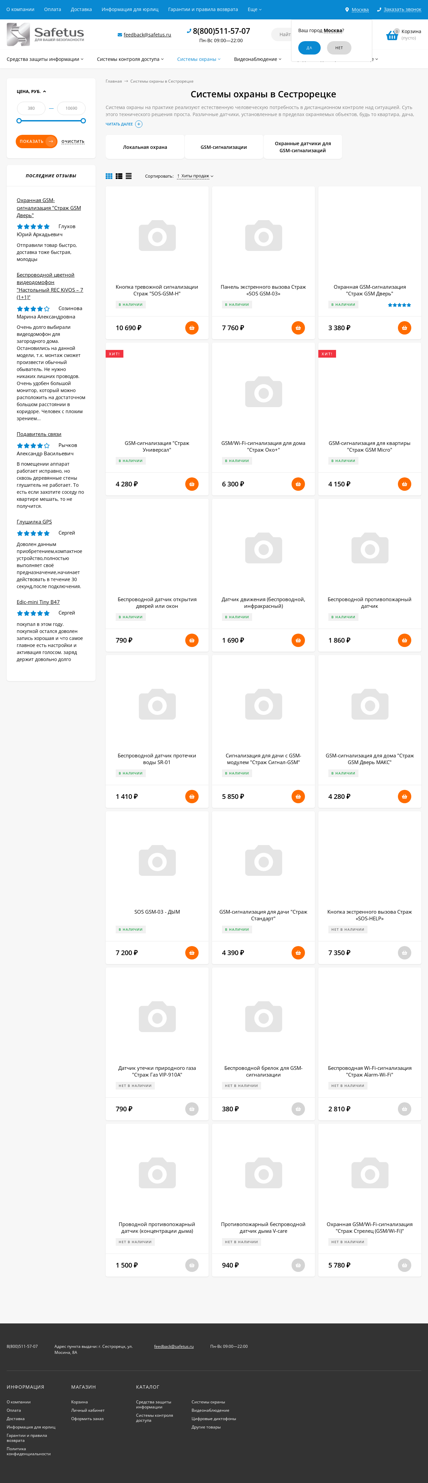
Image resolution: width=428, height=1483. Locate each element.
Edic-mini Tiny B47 (38, 601)
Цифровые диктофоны (214, 1418)
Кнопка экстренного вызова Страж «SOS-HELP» (369, 915)
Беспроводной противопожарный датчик (370, 602)
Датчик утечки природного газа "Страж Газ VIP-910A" (157, 1071)
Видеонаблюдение (210, 1410)
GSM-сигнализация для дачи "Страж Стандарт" (263, 915)
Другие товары (206, 1427)
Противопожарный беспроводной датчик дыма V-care (263, 1227)
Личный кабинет (88, 1410)
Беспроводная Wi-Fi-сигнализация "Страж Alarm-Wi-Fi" (370, 1071)
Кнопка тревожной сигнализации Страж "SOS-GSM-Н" (157, 290)
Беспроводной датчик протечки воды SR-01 (157, 758)
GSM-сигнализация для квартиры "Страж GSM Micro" (370, 446)
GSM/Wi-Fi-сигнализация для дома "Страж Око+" (263, 446)
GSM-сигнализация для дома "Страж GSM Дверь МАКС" (370, 758)
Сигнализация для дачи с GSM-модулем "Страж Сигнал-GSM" (263, 758)
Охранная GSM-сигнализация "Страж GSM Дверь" (370, 290)
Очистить (73, 141)
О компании (20, 9)
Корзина (79, 1402)
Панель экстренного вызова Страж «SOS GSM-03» (263, 290)
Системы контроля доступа (154, 1417)
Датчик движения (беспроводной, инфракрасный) (263, 602)
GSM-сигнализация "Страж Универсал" (157, 446)
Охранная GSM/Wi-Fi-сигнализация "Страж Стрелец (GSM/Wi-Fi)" (370, 1227)
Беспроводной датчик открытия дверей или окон (157, 602)
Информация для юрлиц (130, 9)
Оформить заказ (87, 1418)
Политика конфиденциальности (29, 1451)
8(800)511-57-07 (221, 30)
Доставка (81, 9)
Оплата (52, 9)
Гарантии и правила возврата (203, 9)
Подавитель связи (39, 434)
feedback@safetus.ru (147, 34)
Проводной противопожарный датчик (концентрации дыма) (157, 1227)
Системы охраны (208, 1402)
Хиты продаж (193, 175)
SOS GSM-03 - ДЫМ (157, 911)
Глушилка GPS (34, 521)
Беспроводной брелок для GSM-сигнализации (263, 1071)
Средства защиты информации (153, 1404)
